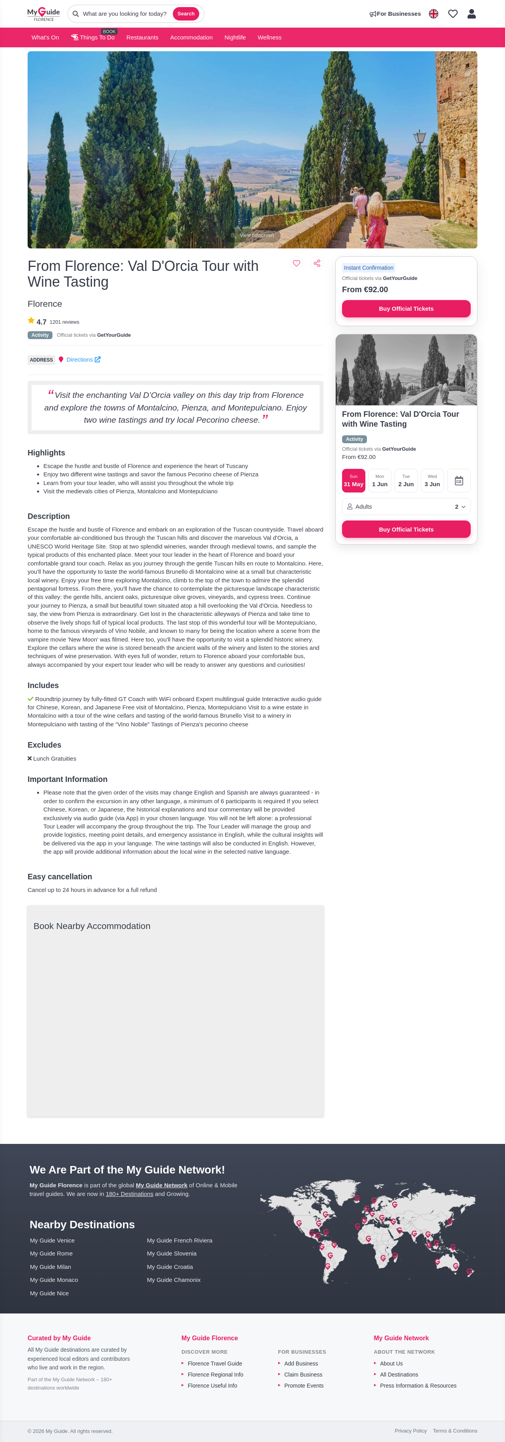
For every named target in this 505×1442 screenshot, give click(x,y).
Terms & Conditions (455, 1431)
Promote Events (304, 1385)
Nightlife (235, 37)
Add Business (301, 1363)
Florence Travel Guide (215, 1363)
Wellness (270, 37)
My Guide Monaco (54, 1279)
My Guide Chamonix (174, 1279)
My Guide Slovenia (172, 1253)
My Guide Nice (49, 1293)
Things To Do (93, 37)
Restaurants (143, 37)
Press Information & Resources (418, 1385)
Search (186, 14)
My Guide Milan (50, 1266)
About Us (391, 1363)
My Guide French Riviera (180, 1240)
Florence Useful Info (212, 1385)
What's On (45, 37)
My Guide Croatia (170, 1266)
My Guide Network (161, 1185)
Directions (84, 359)
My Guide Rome (51, 1253)
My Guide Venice (52, 1240)
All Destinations (399, 1374)
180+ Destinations (129, 1193)
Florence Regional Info (215, 1374)
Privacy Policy (411, 1431)
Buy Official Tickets (406, 308)
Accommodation (191, 37)
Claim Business (303, 1374)
